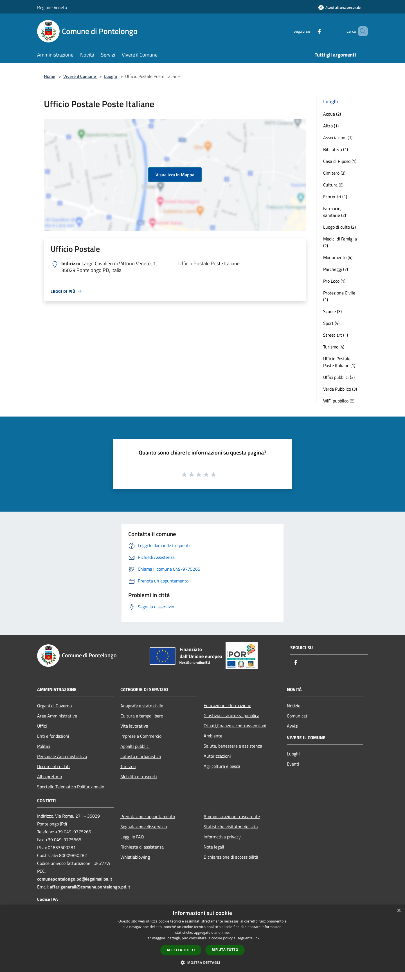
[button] (202, 962)
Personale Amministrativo (62, 756)
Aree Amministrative (57, 715)
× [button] (399, 911)
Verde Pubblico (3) (340, 389)
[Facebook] (311, 31)
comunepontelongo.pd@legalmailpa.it (74, 879)
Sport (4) (331, 323)
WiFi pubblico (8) (338, 400)
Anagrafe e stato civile (141, 705)
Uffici (42, 726)
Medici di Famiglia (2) (340, 242)
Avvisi (292, 726)
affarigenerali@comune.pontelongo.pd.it (90, 886)
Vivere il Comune (80, 76)
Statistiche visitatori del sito (231, 826)
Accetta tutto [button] (181, 950)
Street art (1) (335, 335)
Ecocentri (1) (335, 196)
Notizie (293, 705)
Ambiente (213, 735)
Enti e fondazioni (53, 736)
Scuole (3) (332, 311)
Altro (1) (331, 125)
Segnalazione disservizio (143, 826)
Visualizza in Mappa (175, 174)
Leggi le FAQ (132, 836)
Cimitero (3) (334, 173)
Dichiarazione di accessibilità (231, 857)
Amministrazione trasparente (232, 816)
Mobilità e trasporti (138, 776)
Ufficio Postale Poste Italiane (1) (339, 362)
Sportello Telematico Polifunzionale (70, 786)
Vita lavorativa (134, 726)
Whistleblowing (135, 857)
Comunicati (298, 715)
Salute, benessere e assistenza (233, 745)
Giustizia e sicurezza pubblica (231, 715)
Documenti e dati (53, 766)
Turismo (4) (333, 346)
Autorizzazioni (217, 756)
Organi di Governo (54, 705)
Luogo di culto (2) (339, 227)
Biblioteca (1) (335, 149)
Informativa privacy (222, 836)
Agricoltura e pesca (222, 766)
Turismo (128, 766)
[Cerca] (361, 31)
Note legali (214, 846)
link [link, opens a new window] (257, 938)
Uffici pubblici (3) (339, 377)
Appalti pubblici (135, 746)
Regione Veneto (52, 7)
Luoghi (110, 76)
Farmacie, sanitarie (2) (334, 212)
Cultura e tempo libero (141, 715)
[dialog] (202, 938)
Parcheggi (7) (335, 269)
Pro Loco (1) (334, 281)
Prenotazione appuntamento (147, 816)
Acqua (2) (332, 114)
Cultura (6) (333, 184)
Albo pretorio (49, 776)
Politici (43, 746)
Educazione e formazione (227, 705)
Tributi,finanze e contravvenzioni (235, 725)
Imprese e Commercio (140, 736)
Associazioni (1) (337, 137)
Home (49, 76)
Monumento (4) (337, 257)
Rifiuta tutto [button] (225, 949)
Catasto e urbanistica (140, 756)
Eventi (293, 763)
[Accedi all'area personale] (339, 7)
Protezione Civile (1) (339, 296)
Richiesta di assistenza (142, 846)
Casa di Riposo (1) (339, 161)
